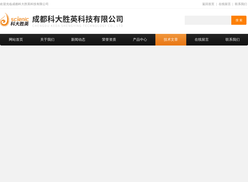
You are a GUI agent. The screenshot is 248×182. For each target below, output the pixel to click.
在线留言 (225, 4)
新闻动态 (78, 39)
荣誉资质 (109, 39)
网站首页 (16, 39)
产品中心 (140, 39)
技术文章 (171, 39)
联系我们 (241, 4)
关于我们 (47, 39)
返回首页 (208, 4)
